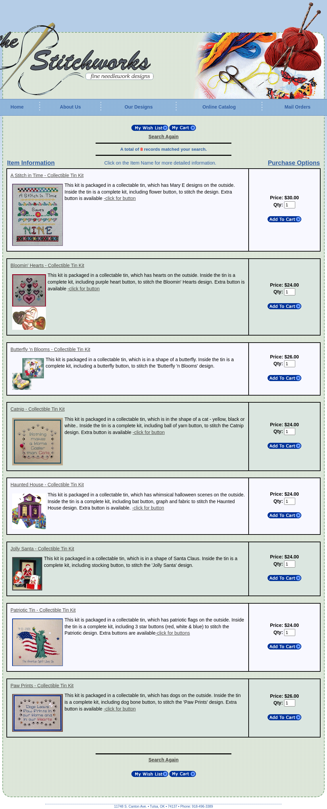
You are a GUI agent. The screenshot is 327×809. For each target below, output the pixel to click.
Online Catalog (219, 107)
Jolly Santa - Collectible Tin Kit (42, 548)
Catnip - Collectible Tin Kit (37, 409)
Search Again (164, 136)
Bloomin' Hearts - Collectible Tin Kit (47, 265)
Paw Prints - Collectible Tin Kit (42, 685)
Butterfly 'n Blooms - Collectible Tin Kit (50, 349)
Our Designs (139, 107)
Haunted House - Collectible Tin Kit (47, 484)
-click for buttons (172, 633)
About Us (70, 107)
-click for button (120, 198)
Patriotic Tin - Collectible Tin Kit (43, 610)
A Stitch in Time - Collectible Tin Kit (46, 175)
